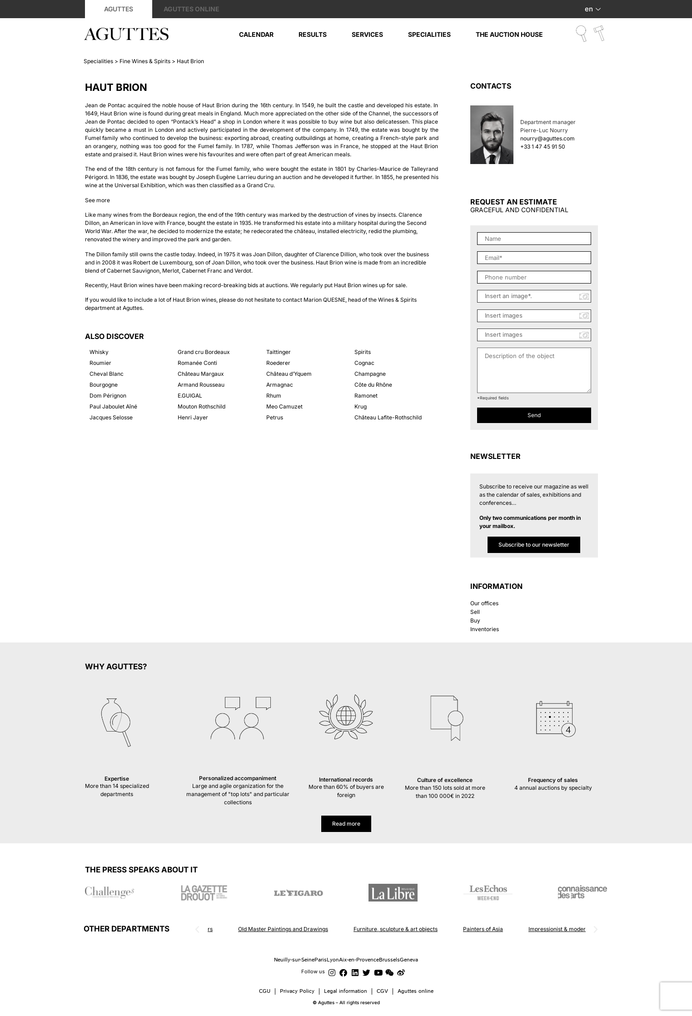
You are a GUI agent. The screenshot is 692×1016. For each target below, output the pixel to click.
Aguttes (118, 9)
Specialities (429, 34)
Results (313, 34)
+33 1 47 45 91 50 (542, 146)
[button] (197, 929)
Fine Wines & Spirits (144, 61)
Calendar (256, 34)
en (594, 9)
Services (367, 34)
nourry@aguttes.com (547, 138)
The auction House (509, 34)
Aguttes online (191, 9)
